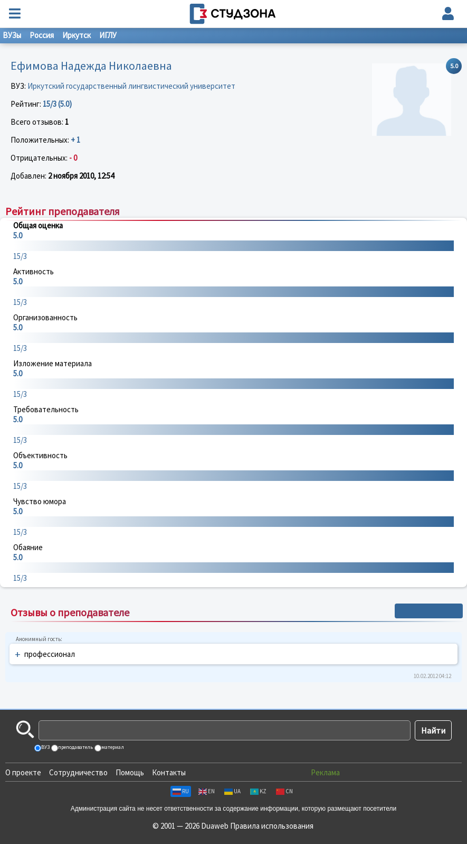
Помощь (130, 772)
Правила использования (271, 826)
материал (112, 747)
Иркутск (76, 35)
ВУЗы (12, 35)
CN (284, 791)
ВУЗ (45, 747)
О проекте (23, 772)
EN (206, 791)
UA (232, 791)
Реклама (325, 772)
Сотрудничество (78, 772)
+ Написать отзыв (429, 611)
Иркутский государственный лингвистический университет (131, 86)
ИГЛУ (108, 35)
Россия (42, 35)
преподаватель (75, 747)
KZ (258, 791)
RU (181, 791)
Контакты (169, 772)
